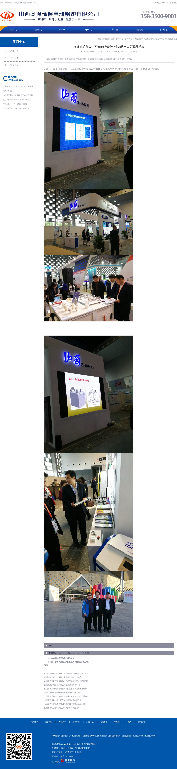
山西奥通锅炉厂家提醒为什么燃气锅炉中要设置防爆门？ (66, 681)
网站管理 (141, 722)
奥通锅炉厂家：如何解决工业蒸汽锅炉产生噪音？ (63, 677)
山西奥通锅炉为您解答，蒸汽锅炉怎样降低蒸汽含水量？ (66, 673)
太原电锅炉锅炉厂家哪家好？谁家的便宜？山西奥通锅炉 (66, 696)
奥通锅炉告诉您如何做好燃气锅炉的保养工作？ (62, 693)
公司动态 (128, 39)
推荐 (130, 722)
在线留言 (164, 3)
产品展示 (63, 30)
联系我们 (173, 3)
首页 (112, 39)
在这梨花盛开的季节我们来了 (62, 658)
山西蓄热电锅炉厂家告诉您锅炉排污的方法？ (62, 708)
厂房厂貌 (113, 30)
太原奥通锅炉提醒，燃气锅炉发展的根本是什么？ (63, 700)
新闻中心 (88, 30)
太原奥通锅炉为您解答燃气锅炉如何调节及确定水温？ (65, 704)
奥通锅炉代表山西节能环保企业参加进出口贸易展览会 (156, 39)
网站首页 (13, 30)
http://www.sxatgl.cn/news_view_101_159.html (74, 653)
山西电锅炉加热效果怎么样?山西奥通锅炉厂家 (62, 685)
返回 (46, 665)
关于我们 (156, 3)
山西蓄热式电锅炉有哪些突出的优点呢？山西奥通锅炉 (65, 689)
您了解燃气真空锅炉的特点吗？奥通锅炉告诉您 (69, 662)
